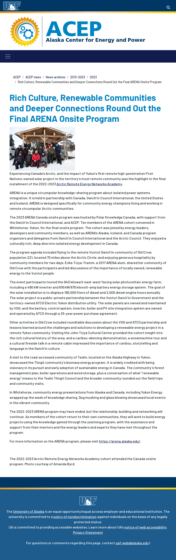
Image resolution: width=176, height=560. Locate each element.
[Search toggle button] (168, 7)
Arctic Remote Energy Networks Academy (89, 184)
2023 (93, 77)
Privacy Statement (88, 532)
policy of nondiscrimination (74, 516)
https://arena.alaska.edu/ (119, 441)
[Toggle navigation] (8, 56)
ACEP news (33, 77)
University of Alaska (28, 511)
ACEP (74, 28)
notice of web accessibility (145, 527)
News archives (55, 77)
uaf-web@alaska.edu (132, 543)
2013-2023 (77, 77)
